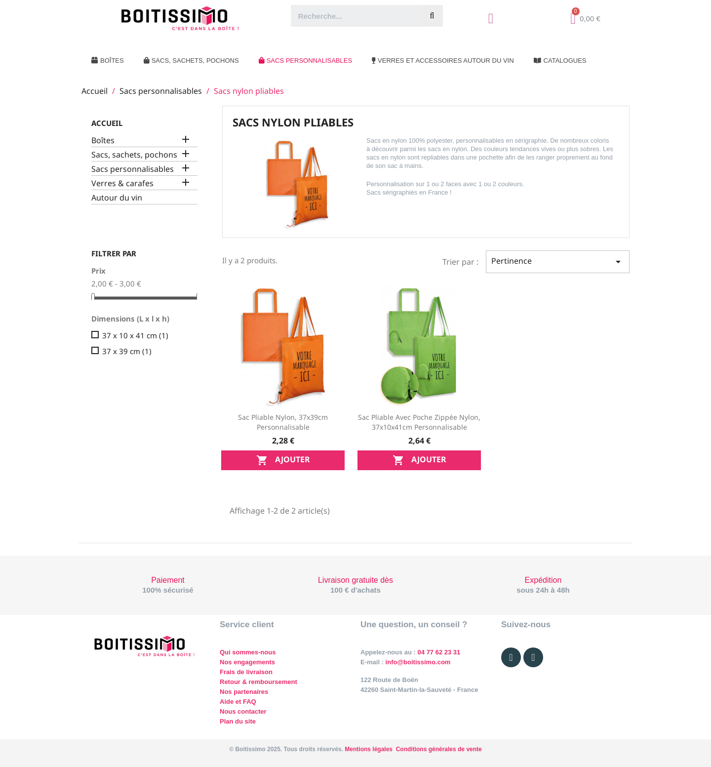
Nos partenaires (244, 691)
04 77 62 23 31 (439, 652)
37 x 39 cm (127, 351)
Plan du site (238, 721)
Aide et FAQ (238, 701)
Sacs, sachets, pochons (134, 155)
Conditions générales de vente (439, 749)
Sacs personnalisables (132, 169)
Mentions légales (369, 749)
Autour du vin (116, 198)
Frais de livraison (246, 672)
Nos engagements (247, 662)
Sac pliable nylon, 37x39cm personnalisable (283, 422)
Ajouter (283, 460)
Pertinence (557, 261)
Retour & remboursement (258, 682)
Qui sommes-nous (248, 652)
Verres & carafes (122, 183)
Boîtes (103, 140)
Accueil (106, 123)
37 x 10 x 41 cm (135, 335)
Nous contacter (243, 711)
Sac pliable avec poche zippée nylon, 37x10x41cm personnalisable (419, 422)
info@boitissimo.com (417, 662)
